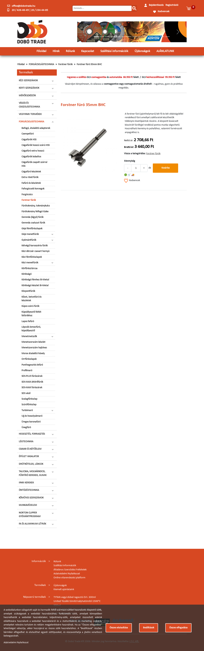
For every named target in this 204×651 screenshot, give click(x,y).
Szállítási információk (114, 51)
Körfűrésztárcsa (29, 268)
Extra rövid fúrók (30, 177)
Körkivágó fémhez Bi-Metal (35, 280)
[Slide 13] (162, 37)
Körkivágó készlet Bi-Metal (35, 285)
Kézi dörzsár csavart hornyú (35, 251)
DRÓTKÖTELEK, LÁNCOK (31, 464)
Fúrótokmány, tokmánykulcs (36, 206)
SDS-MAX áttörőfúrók (32, 382)
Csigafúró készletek (31, 172)
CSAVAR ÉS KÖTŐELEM (30, 449)
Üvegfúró (26, 427)
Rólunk (70, 51)
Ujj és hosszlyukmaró (32, 416)
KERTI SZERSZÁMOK (29, 88)
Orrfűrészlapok (29, 359)
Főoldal (41, 51)
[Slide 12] (156, 37)
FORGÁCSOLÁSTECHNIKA (41, 64)
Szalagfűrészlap (29, 399)
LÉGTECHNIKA (26, 441)
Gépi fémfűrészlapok (32, 228)
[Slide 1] (96, 37)
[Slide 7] (129, 37)
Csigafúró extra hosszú (33, 151)
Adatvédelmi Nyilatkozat (67, 573)
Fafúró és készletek (31, 183)
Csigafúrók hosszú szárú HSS (36, 145)
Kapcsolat (87, 51)
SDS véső (26, 393)
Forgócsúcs (27, 194)
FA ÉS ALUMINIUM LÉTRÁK (32, 524)
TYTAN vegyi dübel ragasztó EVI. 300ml (75, 597)
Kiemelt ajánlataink (64, 589)
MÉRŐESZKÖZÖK (27, 95)
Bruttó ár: (129, 147)
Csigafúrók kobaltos (31, 157)
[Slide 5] (118, 37)
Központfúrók (28, 291)
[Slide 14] (167, 37)
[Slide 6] (124, 37)
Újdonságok (142, 51)
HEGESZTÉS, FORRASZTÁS (32, 434)
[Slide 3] (107, 37)
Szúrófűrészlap (29, 404)
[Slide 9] (140, 37)
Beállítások (148, 628)
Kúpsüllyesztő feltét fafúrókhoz (31, 314)
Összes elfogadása (178, 628)
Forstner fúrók (65, 64)
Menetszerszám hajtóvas (34, 348)
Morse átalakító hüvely (33, 353)
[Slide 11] (151, 37)
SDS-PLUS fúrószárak (32, 376)
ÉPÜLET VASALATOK (29, 456)
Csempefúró (28, 134)
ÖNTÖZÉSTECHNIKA (29, 490)
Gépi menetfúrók (30, 234)
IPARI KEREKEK (26, 483)
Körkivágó (26, 274)
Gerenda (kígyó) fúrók (32, 217)
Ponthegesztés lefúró (32, 365)
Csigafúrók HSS (29, 139)
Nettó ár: (128, 140)
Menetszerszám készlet (33, 342)
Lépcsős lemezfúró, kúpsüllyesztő (31, 329)
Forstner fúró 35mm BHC (89, 64)
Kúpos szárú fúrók (30, 306)
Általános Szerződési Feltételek (70, 569)
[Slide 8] (135, 37)
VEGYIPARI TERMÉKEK (30, 114)
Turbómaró (27, 410)
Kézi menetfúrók (30, 263)
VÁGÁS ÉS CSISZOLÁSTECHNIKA (29, 105)
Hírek (56, 51)
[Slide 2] (102, 37)
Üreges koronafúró (31, 422)
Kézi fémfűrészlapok (32, 257)
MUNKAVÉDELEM (28, 505)
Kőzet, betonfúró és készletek (31, 299)
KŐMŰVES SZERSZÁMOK (31, 498)
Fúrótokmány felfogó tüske (35, 211)
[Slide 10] (145, 37)
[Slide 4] (113, 37)
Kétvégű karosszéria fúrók (35, 245)
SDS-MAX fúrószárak (32, 387)
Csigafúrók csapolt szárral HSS (34, 164)
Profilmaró (27, 370)
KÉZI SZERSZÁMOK (28, 80)
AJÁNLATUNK (165, 51)
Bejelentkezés (156, 5)
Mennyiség (129, 161)
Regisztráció (171, 5)
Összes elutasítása (119, 628)
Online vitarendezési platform (69, 577)
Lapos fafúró (28, 321)
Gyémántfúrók (29, 240)
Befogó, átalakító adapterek (36, 128)
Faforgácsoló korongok (33, 189)
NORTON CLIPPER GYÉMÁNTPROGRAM (30, 515)
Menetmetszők (29, 336)
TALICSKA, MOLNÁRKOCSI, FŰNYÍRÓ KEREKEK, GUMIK (32, 473)
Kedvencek (163, 11)
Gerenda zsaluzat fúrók (33, 223)
